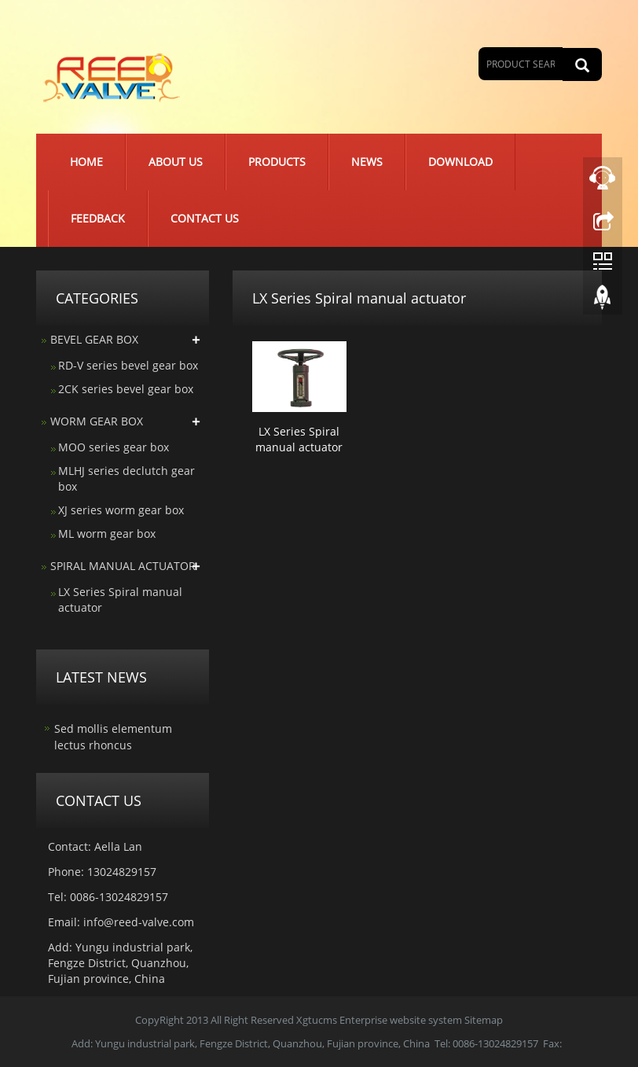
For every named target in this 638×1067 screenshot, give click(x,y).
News (367, 161)
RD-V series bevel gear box (128, 365)
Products (277, 161)
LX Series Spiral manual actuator (299, 439)
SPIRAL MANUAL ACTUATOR (123, 565)
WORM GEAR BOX (96, 421)
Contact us (204, 218)
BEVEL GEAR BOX (94, 339)
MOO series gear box (113, 447)
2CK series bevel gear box (125, 388)
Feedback (98, 218)
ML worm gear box (107, 533)
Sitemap (483, 1020)
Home (86, 161)
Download (460, 161)
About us (175, 161)
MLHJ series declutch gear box (126, 478)
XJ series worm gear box (121, 509)
